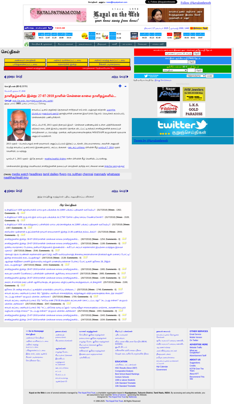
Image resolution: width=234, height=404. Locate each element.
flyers (62, 174)
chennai (88, 174)
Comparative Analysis (124, 371)
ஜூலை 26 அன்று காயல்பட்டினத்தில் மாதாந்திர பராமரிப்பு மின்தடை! (40, 289)
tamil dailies (51, 174)
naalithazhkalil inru (16, 177)
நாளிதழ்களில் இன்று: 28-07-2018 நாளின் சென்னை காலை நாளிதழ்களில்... (42, 269)
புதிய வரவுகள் (121, 335)
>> (35, 331)
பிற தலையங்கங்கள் (63, 341)
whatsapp (113, 174)
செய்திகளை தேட (33, 360)
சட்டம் (58, 371)
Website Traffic (196, 347)
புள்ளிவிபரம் (84, 357)
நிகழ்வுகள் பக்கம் (163, 354)
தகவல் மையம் (85, 44)
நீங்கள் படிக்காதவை (34, 357)
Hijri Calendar (162, 367)
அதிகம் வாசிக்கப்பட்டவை (37, 341)
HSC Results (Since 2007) (126, 368)
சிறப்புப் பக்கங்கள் (65, 44)
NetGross (133, 397)
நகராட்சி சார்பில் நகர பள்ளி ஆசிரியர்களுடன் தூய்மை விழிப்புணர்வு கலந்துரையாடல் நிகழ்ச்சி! (53, 282)
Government (161, 370)
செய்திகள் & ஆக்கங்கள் (42, 44)
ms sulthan (74, 174)
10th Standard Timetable (125, 386)
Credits (193, 366)
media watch (20, 174)
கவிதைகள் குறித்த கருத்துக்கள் (92, 351)
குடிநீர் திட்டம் (121, 347)
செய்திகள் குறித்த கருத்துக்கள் (92, 335)
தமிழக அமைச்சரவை (165, 357)
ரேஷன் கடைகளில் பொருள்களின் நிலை (132, 354)
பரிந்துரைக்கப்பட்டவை (35, 350)
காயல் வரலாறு (61, 378)
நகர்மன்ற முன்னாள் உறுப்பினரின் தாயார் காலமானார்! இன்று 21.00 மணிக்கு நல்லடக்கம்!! (50, 231)
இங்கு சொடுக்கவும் (163, 80)
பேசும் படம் (60, 375)
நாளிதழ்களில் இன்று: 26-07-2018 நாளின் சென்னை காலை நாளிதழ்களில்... (42, 278)
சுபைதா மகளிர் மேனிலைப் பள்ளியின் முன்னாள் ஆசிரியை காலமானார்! (42, 273)
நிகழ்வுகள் (101, 44)
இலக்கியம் (60, 359)
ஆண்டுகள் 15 (61, 381)
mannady (100, 174)
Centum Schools (122, 377)
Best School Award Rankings (127, 374)
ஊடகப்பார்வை (62, 368)
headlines (35, 174)
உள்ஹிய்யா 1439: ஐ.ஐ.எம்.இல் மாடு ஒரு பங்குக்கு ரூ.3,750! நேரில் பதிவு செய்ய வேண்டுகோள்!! (54, 217)
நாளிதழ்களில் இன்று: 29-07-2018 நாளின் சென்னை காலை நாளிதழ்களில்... (42, 243)
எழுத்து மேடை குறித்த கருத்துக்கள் (94, 341)
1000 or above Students (125, 380)
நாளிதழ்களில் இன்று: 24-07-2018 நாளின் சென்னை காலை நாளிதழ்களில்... (42, 319)
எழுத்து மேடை (62, 352)
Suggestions (195, 363)
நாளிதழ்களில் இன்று (55, 158)
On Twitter (194, 340)
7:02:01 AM (60, 28)
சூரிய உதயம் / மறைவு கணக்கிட (170, 341)
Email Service (195, 334)
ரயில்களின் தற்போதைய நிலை (128, 350)
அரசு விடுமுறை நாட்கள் (166, 351)
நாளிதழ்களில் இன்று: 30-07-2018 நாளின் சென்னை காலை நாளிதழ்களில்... (42, 239)
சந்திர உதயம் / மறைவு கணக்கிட (170, 344)
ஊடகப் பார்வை (76, 147)
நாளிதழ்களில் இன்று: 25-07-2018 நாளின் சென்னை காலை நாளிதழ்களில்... (42, 315)
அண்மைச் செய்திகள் (35, 338)
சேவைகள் (142, 44)
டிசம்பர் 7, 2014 (106, 147)
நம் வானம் (127, 44)
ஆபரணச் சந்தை (163, 347)
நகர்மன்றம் (120, 338)
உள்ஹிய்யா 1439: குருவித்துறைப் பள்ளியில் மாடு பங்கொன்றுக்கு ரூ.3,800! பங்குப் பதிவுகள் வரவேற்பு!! (57, 224)
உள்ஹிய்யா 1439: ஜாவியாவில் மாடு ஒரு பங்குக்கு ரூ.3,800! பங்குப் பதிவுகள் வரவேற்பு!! (50, 209)
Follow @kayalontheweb (196, 2)
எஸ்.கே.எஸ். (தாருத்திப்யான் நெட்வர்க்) (32, 100)
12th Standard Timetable (125, 383)
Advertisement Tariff (198, 356)
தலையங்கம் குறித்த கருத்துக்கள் (92, 338)
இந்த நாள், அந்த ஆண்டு (36, 354)
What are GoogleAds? (195, 351)
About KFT (194, 374)
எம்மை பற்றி (158, 44)
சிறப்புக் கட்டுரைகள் (63, 355)
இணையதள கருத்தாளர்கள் (90, 354)
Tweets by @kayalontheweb (151, 140)
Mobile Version (196, 337)
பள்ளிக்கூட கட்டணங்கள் (125, 365)
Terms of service (119, 395)
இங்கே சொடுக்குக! (114, 166)
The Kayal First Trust (86, 393)
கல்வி (114, 44)
